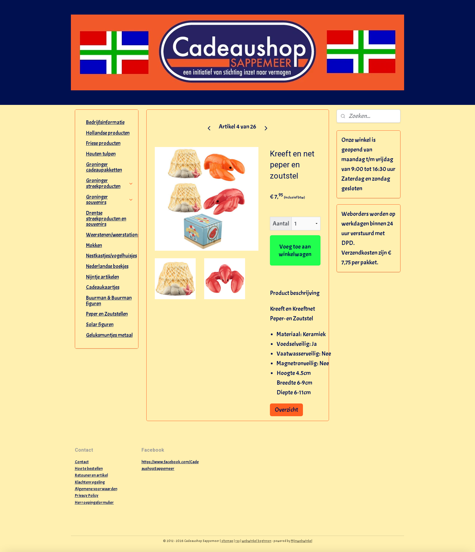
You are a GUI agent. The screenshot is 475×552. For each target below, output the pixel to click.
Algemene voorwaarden (96, 488)
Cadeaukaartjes (102, 287)
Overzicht (286, 409)
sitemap (227, 541)
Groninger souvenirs (110, 200)
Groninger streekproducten (110, 183)
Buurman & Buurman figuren (109, 301)
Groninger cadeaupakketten (104, 167)
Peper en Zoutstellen (107, 314)
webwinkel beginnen (256, 541)
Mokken (94, 245)
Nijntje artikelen (102, 277)
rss (237, 541)
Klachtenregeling (90, 482)
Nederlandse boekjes (107, 266)
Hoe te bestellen (89, 468)
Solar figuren (100, 324)
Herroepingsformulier (94, 502)
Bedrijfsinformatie (105, 122)
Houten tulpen (101, 154)
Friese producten (103, 143)
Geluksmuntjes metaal (109, 335)
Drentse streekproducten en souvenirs (106, 218)
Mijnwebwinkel (301, 541)
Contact (82, 461)
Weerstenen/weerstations (112, 235)
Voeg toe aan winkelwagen (295, 250)
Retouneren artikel (91, 475)
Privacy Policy (86, 495)
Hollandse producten (108, 133)
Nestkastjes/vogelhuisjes (111, 256)
